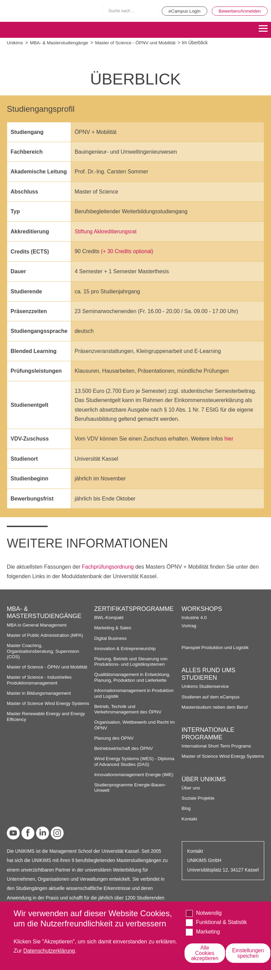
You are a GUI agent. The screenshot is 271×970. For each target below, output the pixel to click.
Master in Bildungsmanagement (40, 692)
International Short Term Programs (217, 745)
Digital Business (111, 637)
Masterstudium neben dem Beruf (215, 706)
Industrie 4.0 (194, 617)
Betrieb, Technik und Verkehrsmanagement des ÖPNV (128, 708)
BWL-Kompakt (109, 617)
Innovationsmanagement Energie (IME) (134, 774)
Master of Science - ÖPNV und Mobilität (138, 42)
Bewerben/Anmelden (238, 10)
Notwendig (209, 912)
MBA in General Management (37, 624)
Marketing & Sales (113, 627)
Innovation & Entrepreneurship (125, 648)
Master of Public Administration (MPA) (46, 634)
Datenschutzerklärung (49, 950)
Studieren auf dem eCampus (211, 696)
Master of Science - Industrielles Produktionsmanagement (40, 679)
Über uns (191, 793)
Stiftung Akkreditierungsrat (106, 231)
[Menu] (263, 29)
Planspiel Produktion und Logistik (215, 647)
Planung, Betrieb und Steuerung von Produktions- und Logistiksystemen (132, 661)
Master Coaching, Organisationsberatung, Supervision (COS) (44, 651)
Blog (186, 813)
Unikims (15, 42)
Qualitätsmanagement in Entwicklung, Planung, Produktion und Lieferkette (133, 677)
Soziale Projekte (198, 803)
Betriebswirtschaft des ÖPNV (124, 748)
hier (229, 439)
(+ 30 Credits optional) (128, 251)
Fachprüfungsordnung (109, 566)
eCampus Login (181, 10)
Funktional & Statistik (221, 922)
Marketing (208, 931)
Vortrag (188, 625)
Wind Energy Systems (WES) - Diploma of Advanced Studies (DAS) (135, 761)
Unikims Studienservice (205, 686)
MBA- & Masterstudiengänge (60, 42)
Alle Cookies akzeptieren (205, 952)
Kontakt (189, 824)
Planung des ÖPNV (114, 737)
